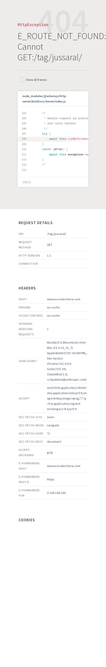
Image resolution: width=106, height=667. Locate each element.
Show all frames (36, 80)
